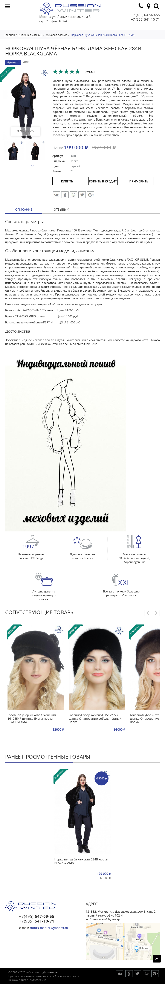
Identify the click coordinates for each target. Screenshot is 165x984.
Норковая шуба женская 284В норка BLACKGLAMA (81, 861)
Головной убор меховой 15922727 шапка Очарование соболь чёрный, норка (95, 718)
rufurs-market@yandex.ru (49, 928)
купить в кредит (103, 181)
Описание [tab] (23, 209)
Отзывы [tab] (90, 71)
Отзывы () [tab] (61, 209)
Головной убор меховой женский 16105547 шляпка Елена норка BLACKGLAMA (32, 718)
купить (67, 181)
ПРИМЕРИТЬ (138, 181)
